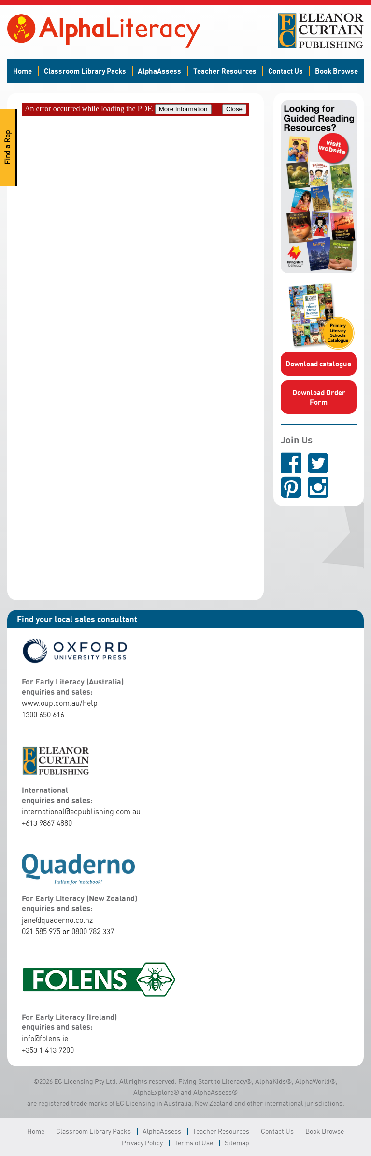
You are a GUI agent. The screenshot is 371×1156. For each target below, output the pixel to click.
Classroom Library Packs (85, 70)
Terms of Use (193, 1143)
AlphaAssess (159, 70)
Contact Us (285, 70)
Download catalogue (318, 363)
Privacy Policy (142, 1143)
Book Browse (336, 70)
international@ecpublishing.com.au (81, 811)
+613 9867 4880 (47, 823)
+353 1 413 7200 (48, 1050)
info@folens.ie (45, 1038)
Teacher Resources (225, 70)
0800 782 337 (92, 931)
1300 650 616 (43, 714)
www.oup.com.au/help (60, 703)
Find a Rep (7, 148)
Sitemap (237, 1143)
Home (22, 70)
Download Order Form (318, 397)
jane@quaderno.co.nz (57, 920)
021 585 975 (41, 931)
